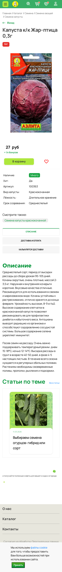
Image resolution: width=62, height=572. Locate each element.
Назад (10, 22)
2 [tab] (33, 142)
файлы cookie (39, 547)
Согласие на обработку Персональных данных (31, 541)
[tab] (31, 232)
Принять (18, 565)
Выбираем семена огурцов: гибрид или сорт (29, 442)
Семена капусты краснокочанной (25, 220)
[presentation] (31, 232)
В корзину (18, 161)
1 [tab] (30, 142)
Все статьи (54, 382)
